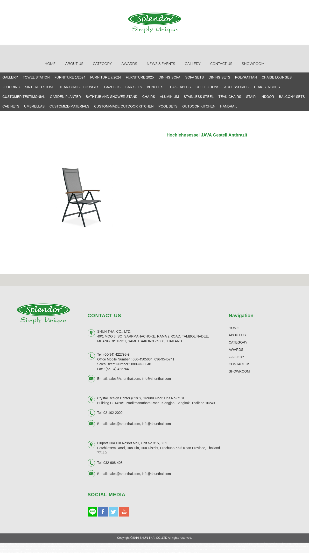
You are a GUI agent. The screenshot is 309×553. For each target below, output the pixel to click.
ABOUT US (237, 335)
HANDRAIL (228, 106)
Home (50, 63)
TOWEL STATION (36, 77)
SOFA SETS (194, 77)
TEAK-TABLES (179, 86)
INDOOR (267, 96)
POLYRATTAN (246, 77)
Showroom (253, 63)
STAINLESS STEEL (199, 96)
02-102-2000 (112, 412)
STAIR (251, 96)
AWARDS (236, 349)
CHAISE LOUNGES (277, 77)
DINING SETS (219, 77)
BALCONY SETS (292, 96)
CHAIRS (148, 96)
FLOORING (11, 86)
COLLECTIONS (207, 86)
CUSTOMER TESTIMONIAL (23, 96)
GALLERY (10, 77)
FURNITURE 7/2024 (105, 77)
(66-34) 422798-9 (116, 354)
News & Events (161, 63)
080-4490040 (141, 364)
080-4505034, (143, 359)
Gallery (193, 63)
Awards (129, 63)
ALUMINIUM (169, 96)
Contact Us (221, 63)
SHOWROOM (239, 371)
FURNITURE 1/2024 (70, 77)
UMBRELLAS (34, 106)
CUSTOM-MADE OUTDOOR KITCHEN (124, 106)
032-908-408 (112, 462)
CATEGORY (238, 342)
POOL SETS (167, 106)
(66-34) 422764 (117, 368)
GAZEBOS (112, 86)
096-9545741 (164, 359)
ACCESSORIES (236, 86)
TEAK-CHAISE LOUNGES (79, 86)
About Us (74, 63)
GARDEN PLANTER (65, 96)
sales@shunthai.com (124, 378)
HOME (234, 327)
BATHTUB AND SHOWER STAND (111, 96)
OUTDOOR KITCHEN (198, 106)
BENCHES (155, 86)
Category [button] (102, 63)
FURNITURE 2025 (140, 77)
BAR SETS (133, 86)
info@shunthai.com (156, 378)
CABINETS (10, 106)
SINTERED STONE (40, 86)
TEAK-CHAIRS (229, 96)
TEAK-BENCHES (266, 86)
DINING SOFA (169, 77)
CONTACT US (240, 364)
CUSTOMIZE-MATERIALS (69, 106)
